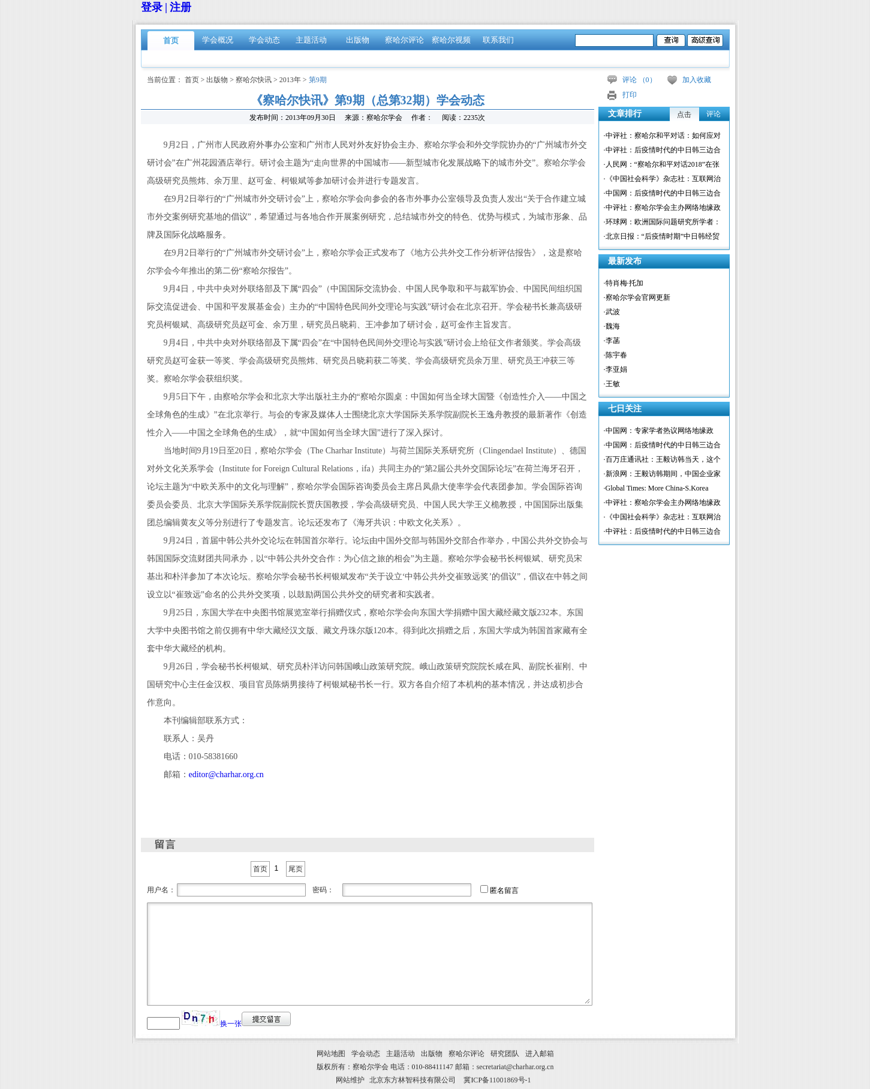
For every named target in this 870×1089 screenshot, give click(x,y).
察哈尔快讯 (254, 80)
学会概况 (217, 39)
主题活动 (311, 39)
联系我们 (498, 39)
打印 (629, 95)
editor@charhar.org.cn (226, 774)
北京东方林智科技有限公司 (412, 1080)
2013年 (290, 80)
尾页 (295, 869)
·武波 (612, 312)
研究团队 (504, 1053)
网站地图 (331, 1053)
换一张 (231, 1023)
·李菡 (612, 340)
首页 (171, 40)
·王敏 (612, 384)
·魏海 (612, 326)
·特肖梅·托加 (623, 283)
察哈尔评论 (404, 39)
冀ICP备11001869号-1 (497, 1080)
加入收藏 (696, 80)
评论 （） (639, 80)
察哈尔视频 (451, 39)
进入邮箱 (539, 1053)
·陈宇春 (615, 355)
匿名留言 (504, 890)
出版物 (357, 39)
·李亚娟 (615, 369)
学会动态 (264, 39)
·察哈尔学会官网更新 (637, 297)
